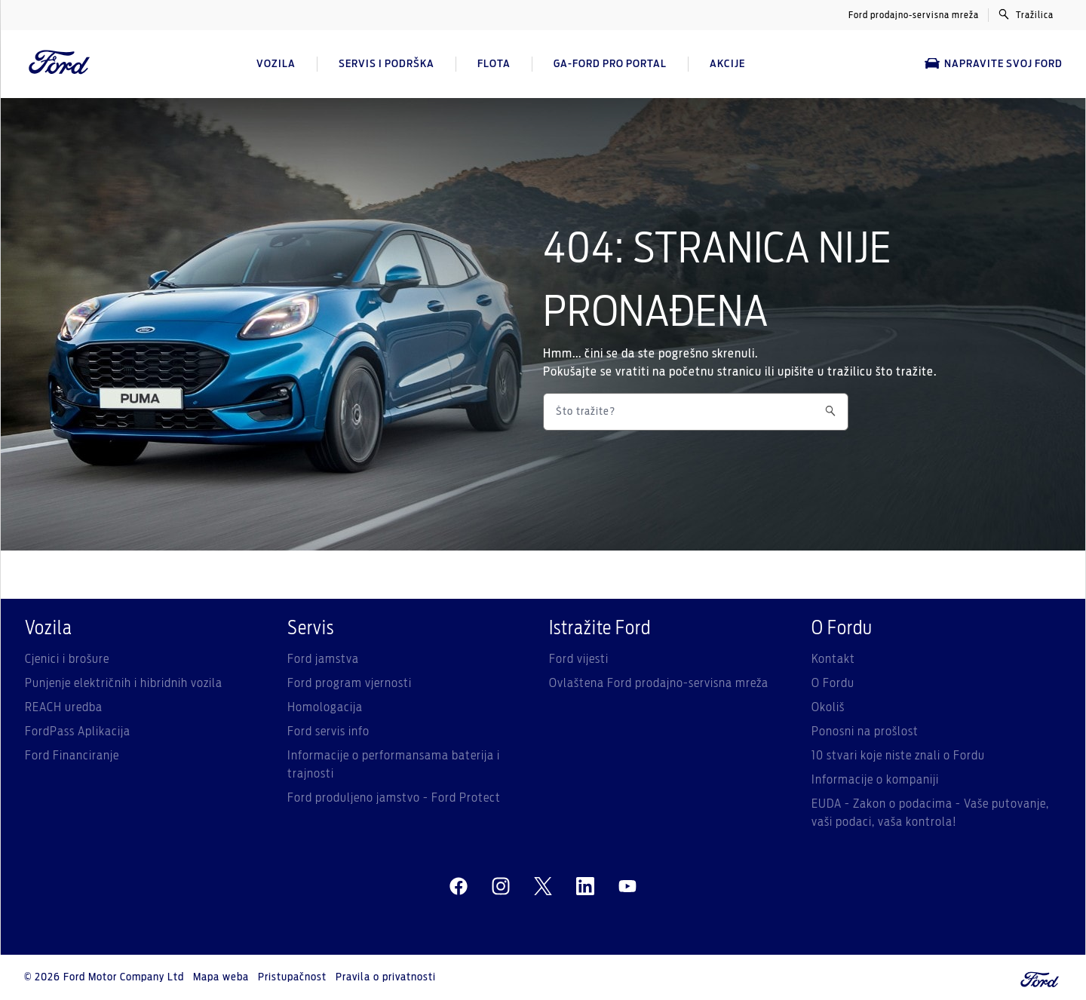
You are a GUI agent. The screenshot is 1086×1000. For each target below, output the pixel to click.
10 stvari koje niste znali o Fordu (898, 756)
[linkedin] (585, 886)
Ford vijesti (579, 659)
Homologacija (325, 707)
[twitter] (543, 886)
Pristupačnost (292, 977)
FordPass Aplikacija (77, 731)
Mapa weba (221, 977)
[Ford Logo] (59, 64)
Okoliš (828, 707)
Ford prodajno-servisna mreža (913, 15)
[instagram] (501, 886)
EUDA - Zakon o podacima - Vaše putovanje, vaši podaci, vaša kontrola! (930, 813)
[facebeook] (458, 886)
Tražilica (1026, 14)
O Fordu (832, 683)
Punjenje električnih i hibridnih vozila (123, 683)
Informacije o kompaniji (875, 780)
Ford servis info (328, 731)
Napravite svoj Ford (994, 64)
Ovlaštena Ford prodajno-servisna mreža (658, 683)
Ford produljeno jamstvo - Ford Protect (394, 798)
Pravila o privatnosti (386, 977)
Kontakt (833, 659)
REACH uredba (64, 707)
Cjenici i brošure (67, 659)
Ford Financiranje (72, 756)
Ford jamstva (323, 659)
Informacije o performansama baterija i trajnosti (393, 765)
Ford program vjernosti (349, 683)
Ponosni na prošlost (865, 731)
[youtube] (627, 886)
